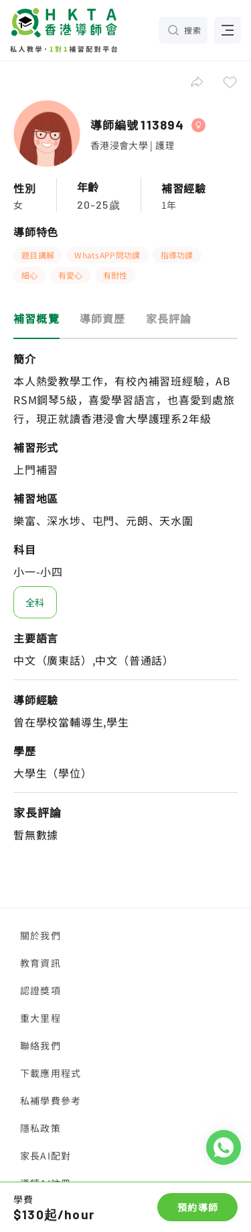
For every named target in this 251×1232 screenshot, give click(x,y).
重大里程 (40, 1018)
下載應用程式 (50, 1073)
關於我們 (40, 935)
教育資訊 (40, 962)
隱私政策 (40, 1128)
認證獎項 (40, 990)
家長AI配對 (45, 1155)
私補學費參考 (50, 1100)
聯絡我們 (40, 1045)
